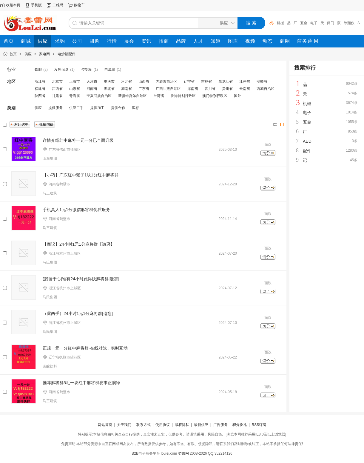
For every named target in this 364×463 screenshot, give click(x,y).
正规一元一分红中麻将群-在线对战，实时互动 (85, 348)
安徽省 (262, 81)
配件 (307, 150)
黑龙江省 (225, 81)
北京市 (57, 81)
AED (307, 141)
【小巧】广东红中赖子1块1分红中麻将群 (80, 175)
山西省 (143, 81)
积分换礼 (239, 425)
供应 (28, 54)
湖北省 (109, 89)
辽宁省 (189, 81)
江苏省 (244, 81)
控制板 (86, 69)
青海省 (74, 96)
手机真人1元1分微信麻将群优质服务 (76, 209)
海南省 (192, 89)
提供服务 (55, 108)
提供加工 (97, 108)
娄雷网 (183, 453)
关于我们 (124, 425)
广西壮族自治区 (168, 89)
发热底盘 (61, 69)
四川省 (210, 89)
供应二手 (76, 108)
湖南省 (126, 89)
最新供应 (201, 425)
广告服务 (220, 425)
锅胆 (38, 69)
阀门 (330, 23)
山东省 (74, 89)
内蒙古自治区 (166, 81)
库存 (135, 108)
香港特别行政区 (183, 96)
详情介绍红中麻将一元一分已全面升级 (78, 140)
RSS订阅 (259, 425)
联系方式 (143, 425)
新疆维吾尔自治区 (132, 96)
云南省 (244, 89)
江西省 (57, 89)
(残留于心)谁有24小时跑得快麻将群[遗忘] (81, 278)
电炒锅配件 (66, 54)
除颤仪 (349, 23)
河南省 (92, 89)
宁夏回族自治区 (99, 96)
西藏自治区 (265, 89)
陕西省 (40, 96)
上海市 (74, 81)
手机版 (36, 5)
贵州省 (227, 89)
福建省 (40, 89)
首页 (13, 54)
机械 (280, 23)
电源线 (109, 69)
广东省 (143, 89)
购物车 (79, 5)
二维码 (58, 5)
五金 (303, 23)
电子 (313, 23)
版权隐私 (182, 425)
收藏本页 (13, 5)
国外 (237, 96)
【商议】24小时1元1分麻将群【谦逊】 (79, 244)
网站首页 (105, 425)
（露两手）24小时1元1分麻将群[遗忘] (78, 313)
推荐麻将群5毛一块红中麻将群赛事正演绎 (81, 382)
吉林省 (206, 81)
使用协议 (162, 425)
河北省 (126, 81)
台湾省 (158, 96)
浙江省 (40, 81)
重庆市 (109, 81)
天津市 (92, 81)
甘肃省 (57, 96)
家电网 (44, 54)
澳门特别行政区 (214, 96)
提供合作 (118, 108)
